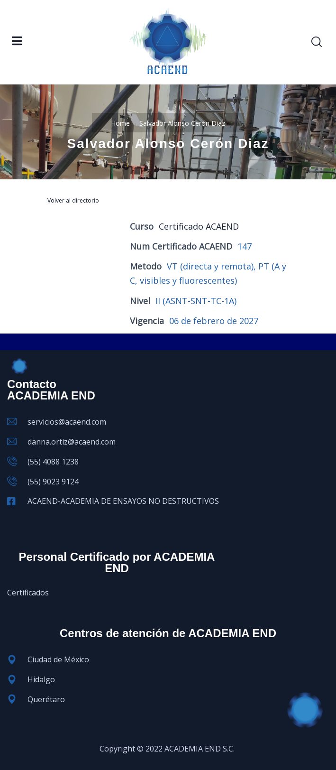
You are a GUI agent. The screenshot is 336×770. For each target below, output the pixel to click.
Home (120, 123)
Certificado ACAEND (199, 226)
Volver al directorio (73, 200)
